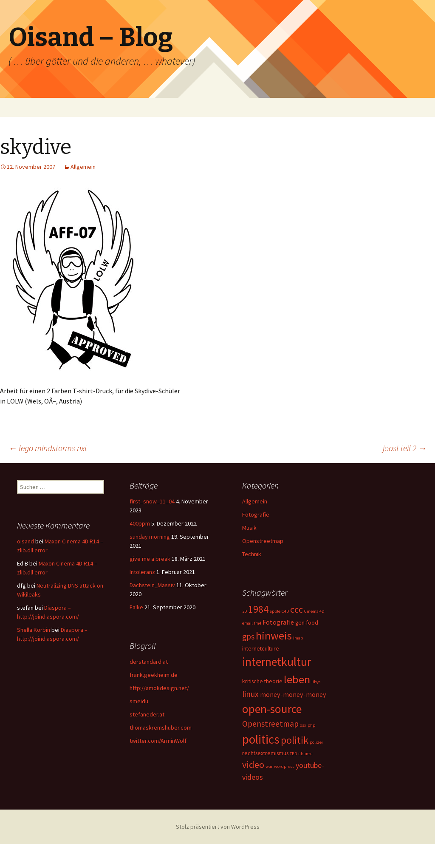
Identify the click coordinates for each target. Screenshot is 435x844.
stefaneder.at (147, 714)
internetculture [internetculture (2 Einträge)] (260, 648)
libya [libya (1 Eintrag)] (316, 682)
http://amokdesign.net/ (159, 688)
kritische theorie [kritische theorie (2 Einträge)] (262, 681)
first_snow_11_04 (152, 501)
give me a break (150, 559)
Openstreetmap (262, 541)
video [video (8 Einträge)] (253, 764)
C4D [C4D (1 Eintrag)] (285, 611)
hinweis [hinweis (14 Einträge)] (274, 635)
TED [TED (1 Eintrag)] (293, 753)
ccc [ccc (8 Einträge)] (296, 609)
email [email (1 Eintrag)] (247, 623)
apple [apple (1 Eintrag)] (275, 611)
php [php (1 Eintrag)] (311, 725)
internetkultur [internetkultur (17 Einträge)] (276, 661)
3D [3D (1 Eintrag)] (244, 611)
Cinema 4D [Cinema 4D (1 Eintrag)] (314, 611)
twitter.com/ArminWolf (158, 741)
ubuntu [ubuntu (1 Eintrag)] (305, 753)
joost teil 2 (405, 448)
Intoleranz (142, 572)
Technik (251, 554)
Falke (136, 607)
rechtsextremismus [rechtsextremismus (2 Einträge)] (265, 753)
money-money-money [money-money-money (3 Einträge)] (293, 694)
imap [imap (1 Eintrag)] (298, 638)
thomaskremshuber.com (161, 727)
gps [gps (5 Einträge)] (248, 636)
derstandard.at (149, 661)
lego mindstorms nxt (47, 448)
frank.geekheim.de (154, 675)
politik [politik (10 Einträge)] (294, 740)
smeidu (139, 701)
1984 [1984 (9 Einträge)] (258, 609)
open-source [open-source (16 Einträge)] (272, 709)
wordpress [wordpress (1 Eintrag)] (284, 766)
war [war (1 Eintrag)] (269, 766)
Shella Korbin (33, 630)
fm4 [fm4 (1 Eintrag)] (257, 623)
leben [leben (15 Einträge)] (297, 679)
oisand (25, 541)
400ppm (140, 523)
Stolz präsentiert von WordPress (218, 826)
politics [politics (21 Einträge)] (261, 739)
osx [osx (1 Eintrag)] (303, 725)
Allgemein (83, 167)
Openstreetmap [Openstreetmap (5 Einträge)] (270, 724)
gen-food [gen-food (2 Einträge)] (306, 622)
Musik (249, 527)
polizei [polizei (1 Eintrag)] (316, 742)
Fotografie (255, 514)
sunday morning (150, 536)
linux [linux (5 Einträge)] (250, 694)
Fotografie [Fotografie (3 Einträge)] (278, 622)
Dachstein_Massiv (152, 585)
